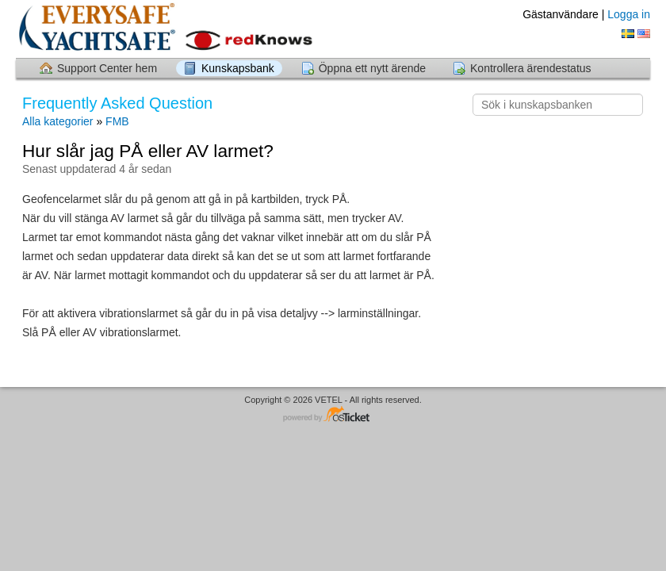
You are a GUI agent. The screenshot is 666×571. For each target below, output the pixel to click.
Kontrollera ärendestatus (530, 68)
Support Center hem (107, 68)
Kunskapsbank (237, 68)
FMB (117, 121)
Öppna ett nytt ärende (372, 68)
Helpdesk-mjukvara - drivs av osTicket (333, 415)
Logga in (628, 14)
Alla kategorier (58, 121)
